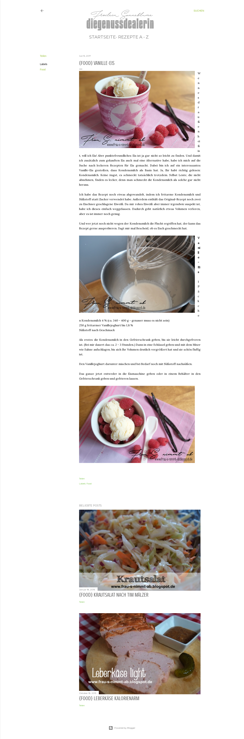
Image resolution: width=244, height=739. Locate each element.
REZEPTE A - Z (133, 37)
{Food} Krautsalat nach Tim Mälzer (113, 595)
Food (43, 69)
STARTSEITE (102, 37)
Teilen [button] (43, 56)
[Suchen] (199, 10)
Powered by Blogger (122, 728)
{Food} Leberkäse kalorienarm (109, 698)
